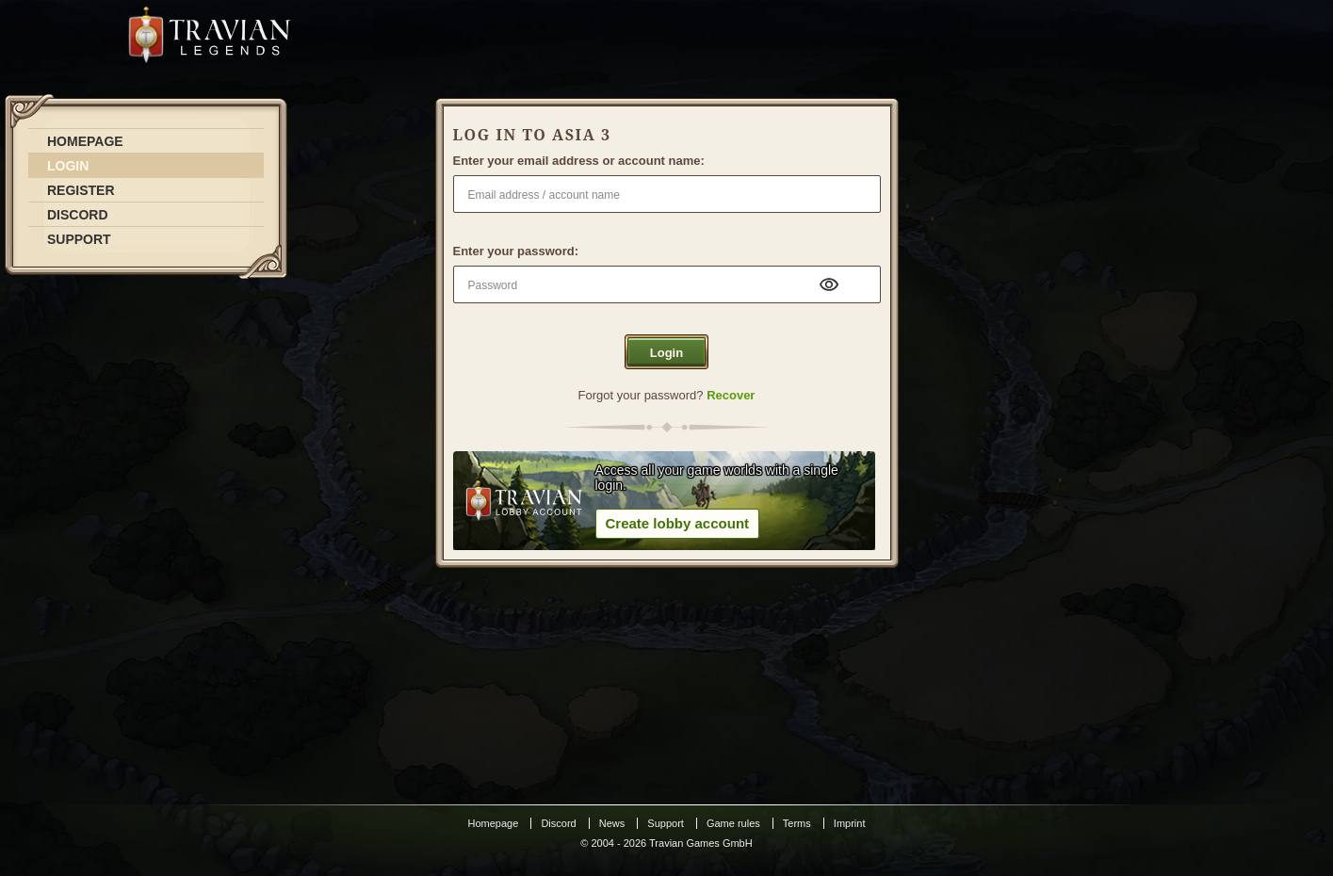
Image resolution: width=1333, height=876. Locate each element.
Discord (558, 823)
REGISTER (81, 190)
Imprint (850, 823)
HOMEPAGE (85, 141)
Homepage (493, 823)
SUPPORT (79, 239)
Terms (797, 823)
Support (665, 823)
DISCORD (77, 214)
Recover (731, 395)
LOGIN (68, 165)
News (612, 823)
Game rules (733, 823)
